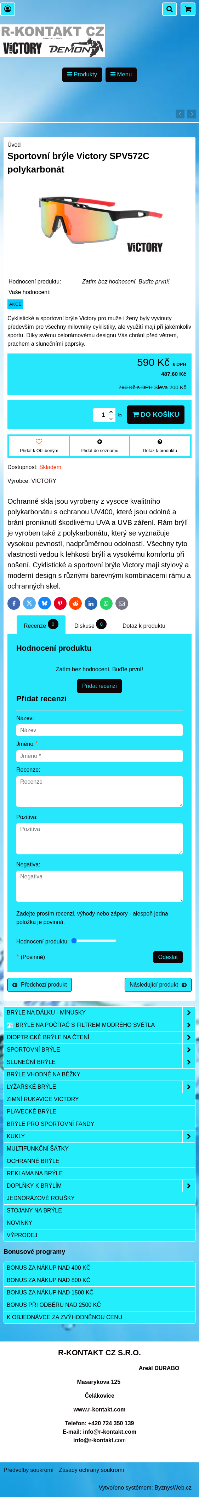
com (99, 1440)
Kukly (101, 1136)
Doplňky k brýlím (101, 1186)
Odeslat (168, 957)
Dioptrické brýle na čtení (101, 1037)
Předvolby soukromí (28, 1470)
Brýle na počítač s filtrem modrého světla (101, 1025)
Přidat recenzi (99, 686)
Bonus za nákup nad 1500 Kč (50, 1293)
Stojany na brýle (34, 1210)
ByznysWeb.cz (173, 1488)
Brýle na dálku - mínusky (101, 1013)
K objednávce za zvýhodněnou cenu (64, 1317)
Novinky (19, 1223)
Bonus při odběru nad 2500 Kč (54, 1305)
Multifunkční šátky (38, 1149)
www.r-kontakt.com (100, 1410)
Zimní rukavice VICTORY (43, 1099)
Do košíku (155, 414)
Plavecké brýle (31, 1112)
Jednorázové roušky (41, 1198)
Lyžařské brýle (101, 1087)
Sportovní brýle (101, 1050)
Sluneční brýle (101, 1062)
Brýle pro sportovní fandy (50, 1124)
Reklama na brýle (35, 1173)
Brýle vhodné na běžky (43, 1074)
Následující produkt (158, 985)
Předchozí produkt (39, 985)
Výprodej (22, 1235)
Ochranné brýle (33, 1161)
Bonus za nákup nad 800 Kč (48, 1280)
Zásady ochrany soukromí (91, 1470)
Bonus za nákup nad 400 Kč (48, 1268)
